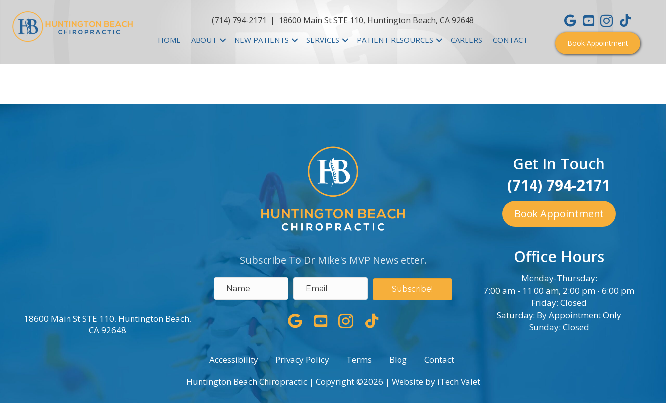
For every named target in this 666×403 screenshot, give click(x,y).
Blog (398, 359)
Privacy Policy (302, 359)
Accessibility (233, 359)
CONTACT (510, 40)
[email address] (330, 288)
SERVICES (322, 40)
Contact (439, 359)
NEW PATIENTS (261, 40)
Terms (359, 359)
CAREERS (466, 40)
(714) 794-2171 (239, 20)
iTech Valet (458, 381)
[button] (597, 43)
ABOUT (204, 40)
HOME (169, 40)
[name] (251, 288)
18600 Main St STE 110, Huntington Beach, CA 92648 (376, 20)
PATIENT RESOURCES (395, 40)
